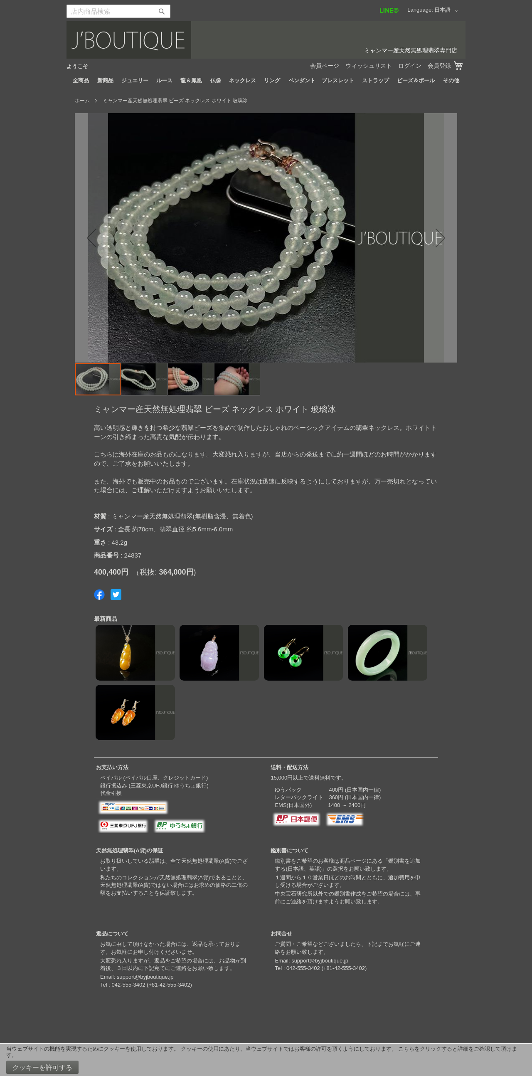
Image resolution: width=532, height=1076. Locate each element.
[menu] (266, 80)
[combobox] (118, 11)
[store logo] (266, 40)
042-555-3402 (128, 985)
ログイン (409, 65)
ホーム (82, 101)
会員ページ (324, 65)
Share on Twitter (116, 594)
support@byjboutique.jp (145, 977)
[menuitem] (81, 80)
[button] (447, 10)
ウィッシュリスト (368, 65)
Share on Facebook (99, 594)
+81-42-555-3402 (169, 985)
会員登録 (439, 65)
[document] (266, 1060)
